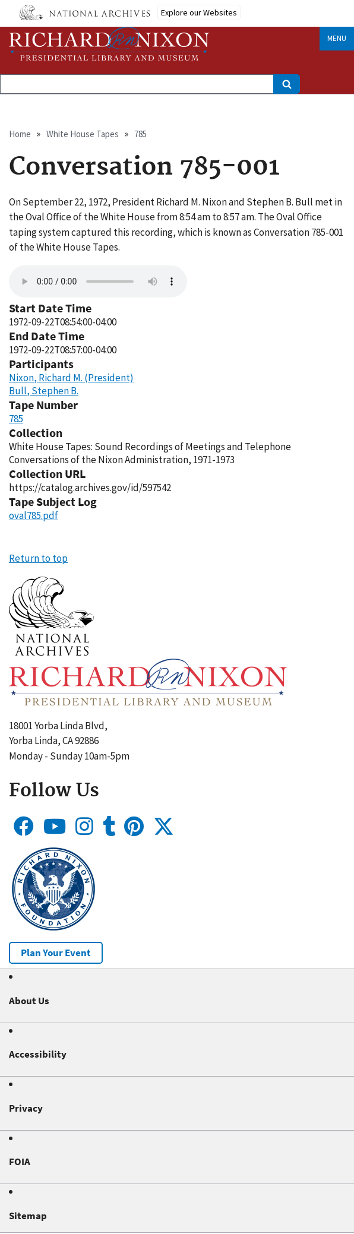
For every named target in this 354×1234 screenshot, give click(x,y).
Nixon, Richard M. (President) (71, 377)
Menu (336, 38)
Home (20, 134)
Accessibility (38, 1054)
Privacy (26, 1108)
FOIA (19, 1161)
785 (140, 134)
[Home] (109, 44)
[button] (51, 652)
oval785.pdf (33, 515)
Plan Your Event (56, 952)
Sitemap (28, 1215)
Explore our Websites (199, 12)
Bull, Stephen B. (43, 390)
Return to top (38, 558)
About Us (29, 1000)
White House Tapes (82, 134)
